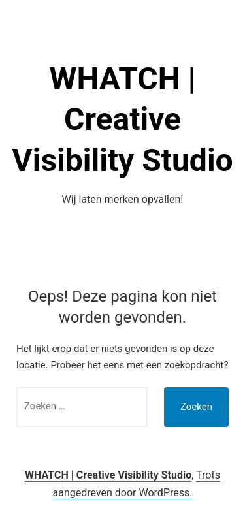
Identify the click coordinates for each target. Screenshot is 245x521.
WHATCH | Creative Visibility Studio (122, 119)
